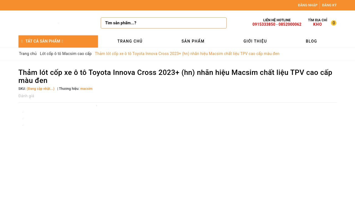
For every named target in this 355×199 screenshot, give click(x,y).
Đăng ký (329, 5)
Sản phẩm (193, 41)
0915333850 (263, 24)
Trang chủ (129, 41)
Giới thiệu (255, 41)
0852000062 (290, 24)
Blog (311, 41)
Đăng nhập (308, 5)
